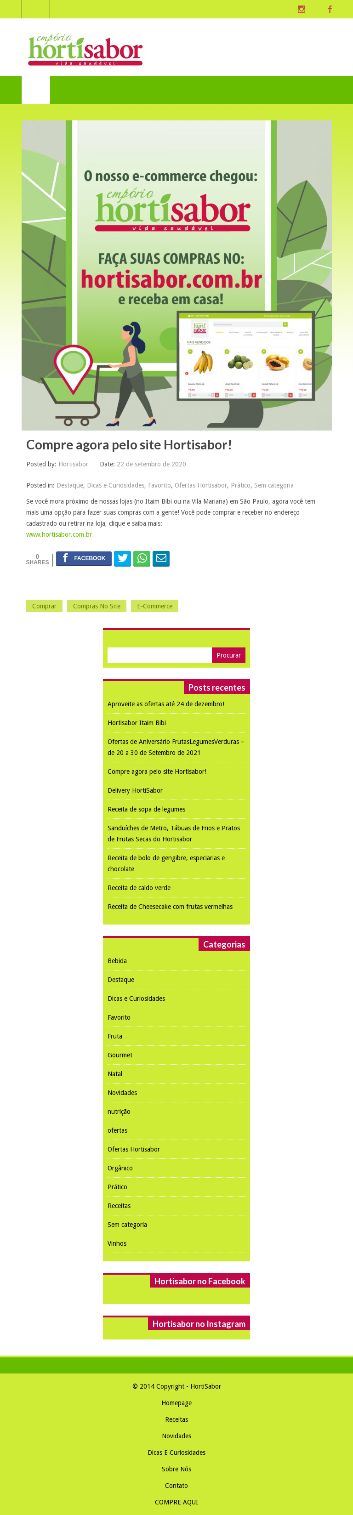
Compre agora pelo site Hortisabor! (157, 771)
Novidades (122, 1092)
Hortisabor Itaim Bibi (137, 722)
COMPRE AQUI (176, 1502)
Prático (241, 485)
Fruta (115, 1036)
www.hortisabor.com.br (59, 534)
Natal (115, 1074)
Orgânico (120, 1168)
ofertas (117, 1130)
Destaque (70, 485)
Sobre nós (176, 1469)
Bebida (117, 961)
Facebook (330, 9)
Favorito (159, 485)
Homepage (176, 1403)
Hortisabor (73, 464)
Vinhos (117, 1243)
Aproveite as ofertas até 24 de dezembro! (166, 704)
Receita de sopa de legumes (146, 809)
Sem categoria (274, 485)
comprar (44, 606)
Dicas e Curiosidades (115, 485)
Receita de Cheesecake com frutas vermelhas (170, 906)
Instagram (301, 9)
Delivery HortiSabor (135, 790)
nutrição (119, 1111)
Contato (176, 1485)
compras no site (96, 606)
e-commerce (154, 606)
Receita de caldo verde (139, 887)
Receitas (119, 1205)
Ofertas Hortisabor (201, 485)
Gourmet (120, 1055)
